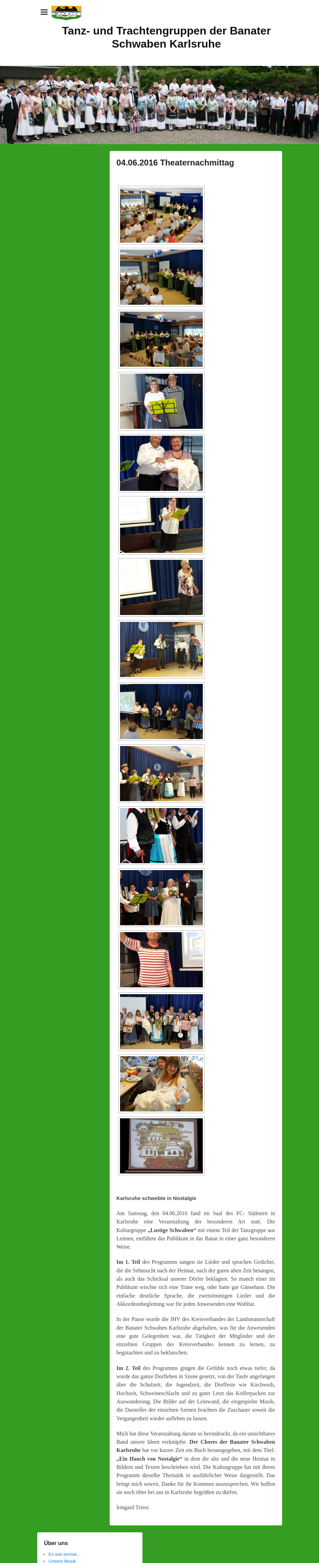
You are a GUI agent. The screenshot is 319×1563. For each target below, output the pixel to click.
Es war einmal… (65, 1554)
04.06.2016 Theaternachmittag (176, 162)
